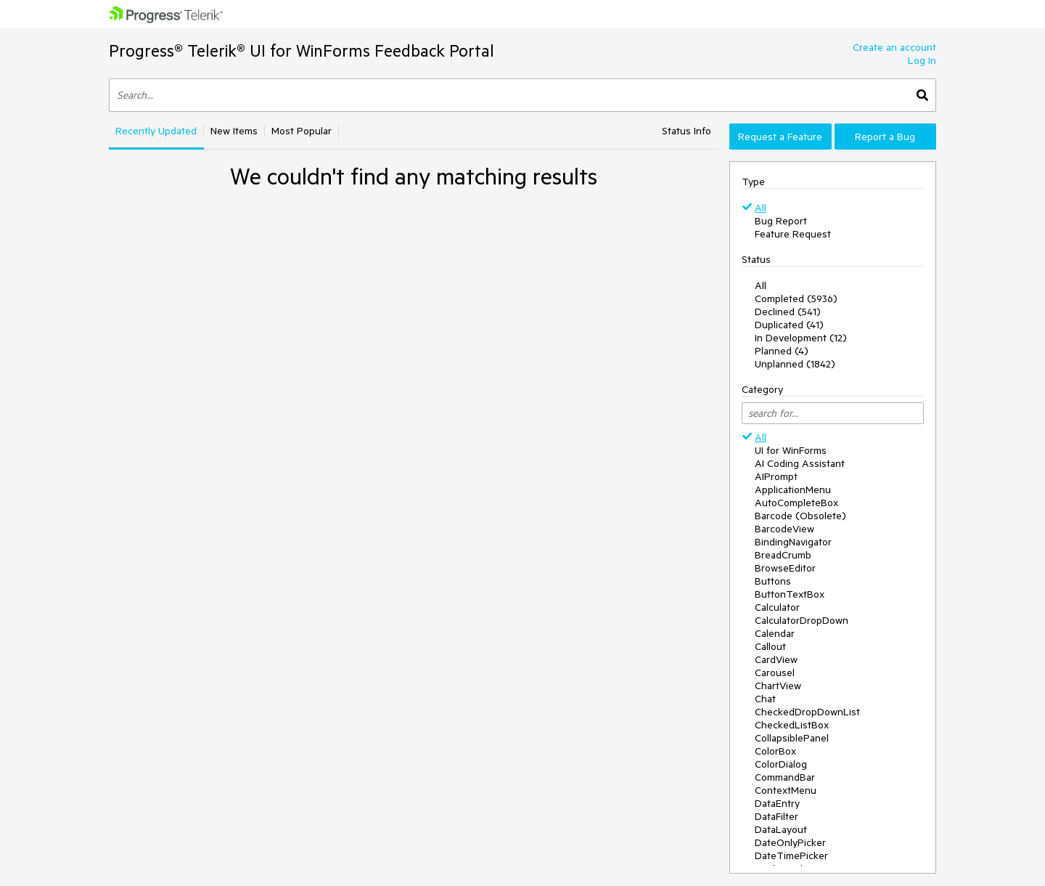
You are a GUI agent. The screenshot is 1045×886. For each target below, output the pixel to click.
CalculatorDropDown (801, 620)
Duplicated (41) (789, 324)
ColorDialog (781, 764)
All (760, 207)
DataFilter (776, 816)
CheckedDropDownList (807, 711)
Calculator (777, 607)
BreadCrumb (783, 554)
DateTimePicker (791, 855)
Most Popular (301, 130)
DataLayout (781, 829)
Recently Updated (156, 130)
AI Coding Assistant (800, 463)
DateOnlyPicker (790, 842)
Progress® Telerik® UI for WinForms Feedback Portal (301, 50)
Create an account (894, 47)
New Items (234, 130)
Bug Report (781, 220)
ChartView (778, 685)
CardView (776, 659)
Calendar (775, 633)
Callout (770, 646)
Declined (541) (788, 311)
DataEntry (777, 803)
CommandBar (785, 777)
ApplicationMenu (793, 489)
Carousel (775, 672)
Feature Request (793, 233)
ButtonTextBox (789, 594)
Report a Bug (885, 136)
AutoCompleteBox (796, 502)
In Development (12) (801, 337)
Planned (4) (781, 350)
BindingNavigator (793, 541)
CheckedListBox (792, 724)
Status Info (686, 130)
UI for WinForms (791, 450)
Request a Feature (780, 136)
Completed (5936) (796, 298)
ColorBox (775, 750)
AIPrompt (776, 476)
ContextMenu (785, 790)
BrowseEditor (785, 567)
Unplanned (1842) (795, 363)
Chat (765, 698)
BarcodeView (784, 528)
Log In (922, 60)
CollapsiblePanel (792, 737)
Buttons (773, 581)
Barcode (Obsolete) (800, 515)
